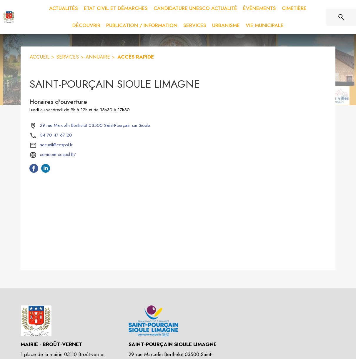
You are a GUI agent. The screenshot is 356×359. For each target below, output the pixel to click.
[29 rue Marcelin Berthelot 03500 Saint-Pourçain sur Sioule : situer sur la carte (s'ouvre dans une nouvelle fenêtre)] (95, 125)
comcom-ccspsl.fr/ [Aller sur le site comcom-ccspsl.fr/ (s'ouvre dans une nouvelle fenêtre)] (58, 154)
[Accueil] (9, 17)
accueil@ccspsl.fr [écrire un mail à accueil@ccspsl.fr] (56, 145)
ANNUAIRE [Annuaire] (98, 56)
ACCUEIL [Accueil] (39, 56)
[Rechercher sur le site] (341, 17)
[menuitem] (63, 8)
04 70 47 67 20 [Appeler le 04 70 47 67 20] (56, 135)
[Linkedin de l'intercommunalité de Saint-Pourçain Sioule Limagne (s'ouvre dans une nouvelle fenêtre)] (45, 170)
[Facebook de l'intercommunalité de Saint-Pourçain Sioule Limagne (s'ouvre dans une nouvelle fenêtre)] (33, 170)
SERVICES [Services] (67, 56)
